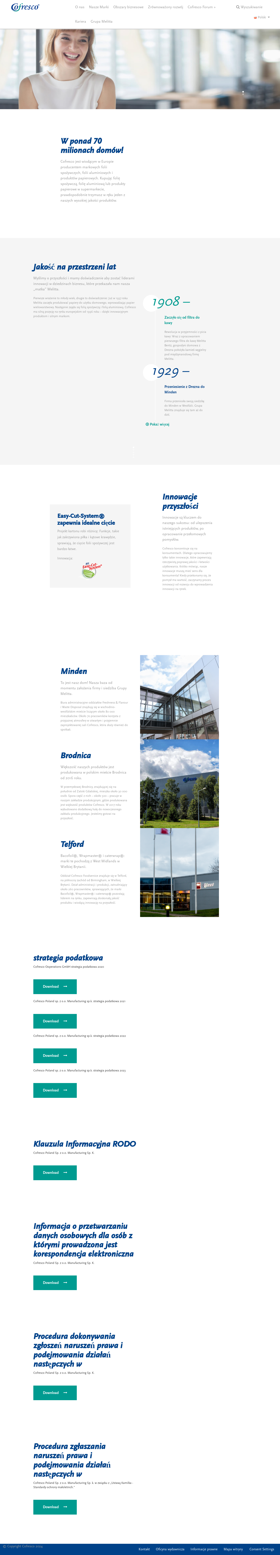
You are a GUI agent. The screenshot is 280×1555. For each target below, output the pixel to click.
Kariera (80, 21)
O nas (79, 7)
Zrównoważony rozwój (165, 7)
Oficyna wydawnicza (170, 1549)
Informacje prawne (204, 1549)
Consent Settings (261, 1549)
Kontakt (144, 1549)
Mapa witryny (233, 1549)
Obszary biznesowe (128, 7)
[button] (243, 91)
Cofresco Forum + (202, 7)
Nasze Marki (99, 7)
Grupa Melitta (102, 21)
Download (55, 987)
